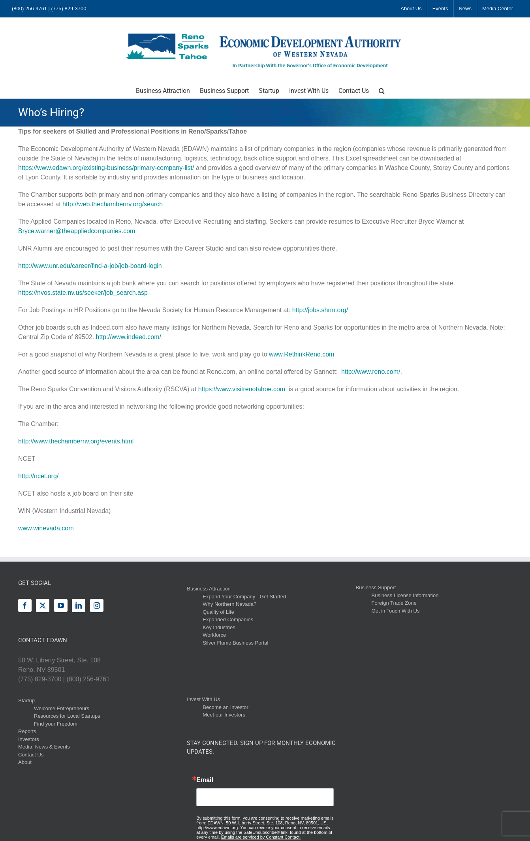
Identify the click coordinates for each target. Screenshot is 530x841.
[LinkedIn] (78, 605)
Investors (28, 739)
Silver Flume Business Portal (235, 643)
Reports (27, 731)
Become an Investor (225, 707)
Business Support (376, 587)
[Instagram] (96, 605)
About (25, 762)
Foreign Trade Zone (394, 603)
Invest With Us (203, 699)
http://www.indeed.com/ (128, 337)
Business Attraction (209, 589)
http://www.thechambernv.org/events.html (75, 441)
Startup (26, 700)
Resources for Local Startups (67, 716)
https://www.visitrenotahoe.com (242, 389)
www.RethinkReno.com (301, 354)
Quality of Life (218, 612)
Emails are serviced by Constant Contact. (261, 837)
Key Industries (219, 627)
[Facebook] (25, 605)
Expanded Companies (228, 619)
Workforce (214, 635)
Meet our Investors (224, 715)
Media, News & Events (44, 747)
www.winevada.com (46, 528)
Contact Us (30, 755)
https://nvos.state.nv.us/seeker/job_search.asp (83, 292)
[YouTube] (61, 605)
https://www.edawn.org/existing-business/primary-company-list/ (106, 167)
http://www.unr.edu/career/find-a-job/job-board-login (90, 265)
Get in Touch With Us (396, 611)
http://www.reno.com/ (370, 371)
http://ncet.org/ (38, 476)
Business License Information (405, 595)
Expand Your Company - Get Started (244, 597)
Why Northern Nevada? (229, 604)
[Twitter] (42, 605)
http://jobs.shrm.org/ (320, 310)
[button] (382, 90)
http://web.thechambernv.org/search (112, 204)
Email (204, 780)
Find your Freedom (55, 724)
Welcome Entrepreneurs (61, 708)
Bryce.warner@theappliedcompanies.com (76, 231)
